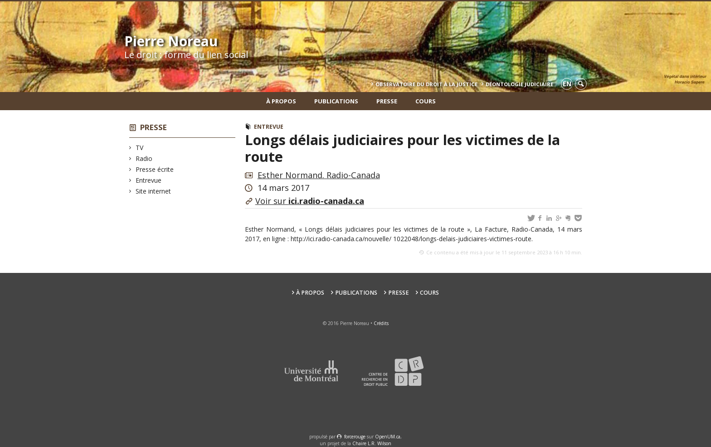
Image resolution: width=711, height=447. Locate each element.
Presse (386, 101)
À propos (281, 101)
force (354, 436)
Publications (336, 101)
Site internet (153, 191)
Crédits (381, 323)
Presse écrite (155, 169)
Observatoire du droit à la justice (426, 84)
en (567, 83)
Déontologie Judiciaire (519, 84)
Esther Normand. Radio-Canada (319, 175)
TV (139, 147)
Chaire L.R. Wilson (371, 443)
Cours (425, 101)
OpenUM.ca (387, 436)
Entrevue (148, 180)
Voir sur (309, 200)
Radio (144, 158)
